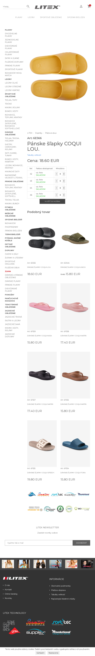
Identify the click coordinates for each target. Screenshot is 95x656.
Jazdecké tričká (13, 317)
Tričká (8, 104)
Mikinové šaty (12, 171)
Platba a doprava (57, 590)
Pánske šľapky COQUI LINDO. (73, 267)
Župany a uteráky (14, 258)
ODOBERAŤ (81, 543)
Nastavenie (53, 653)
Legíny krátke (12, 90)
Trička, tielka (12, 200)
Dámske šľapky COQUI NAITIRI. (73, 336)
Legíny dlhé (11, 83)
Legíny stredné (13, 86)
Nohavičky (10, 223)
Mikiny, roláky (12, 107)
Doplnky (9, 250)
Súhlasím (40, 653)
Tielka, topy (11, 100)
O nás (6, 585)
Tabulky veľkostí (34, 155)
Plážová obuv (12, 268)
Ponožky (9, 295)
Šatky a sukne (12, 58)
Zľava (8, 271)
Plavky (18, 17)
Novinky (7, 598)
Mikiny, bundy (12, 203)
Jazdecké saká (12, 324)
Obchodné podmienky (60, 586)
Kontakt (7, 590)
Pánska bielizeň (13, 231)
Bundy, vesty (11, 111)
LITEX (29, 133)
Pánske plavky (12, 66)
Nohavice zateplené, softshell (10, 193)
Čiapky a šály (11, 254)
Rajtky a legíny (13, 321)
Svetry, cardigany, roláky (10, 147)
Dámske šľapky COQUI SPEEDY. (41, 473)
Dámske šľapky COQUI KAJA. (39, 336)
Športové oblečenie (51, 17)
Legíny (31, 17)
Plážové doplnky (14, 62)
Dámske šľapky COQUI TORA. (73, 473)
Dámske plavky (13, 281)
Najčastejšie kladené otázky (62, 599)
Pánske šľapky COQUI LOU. (39, 267)
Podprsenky (11, 227)
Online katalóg (10, 594)
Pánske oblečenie (14, 181)
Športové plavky (14, 69)
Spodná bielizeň (76, 17)
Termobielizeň (12, 234)
